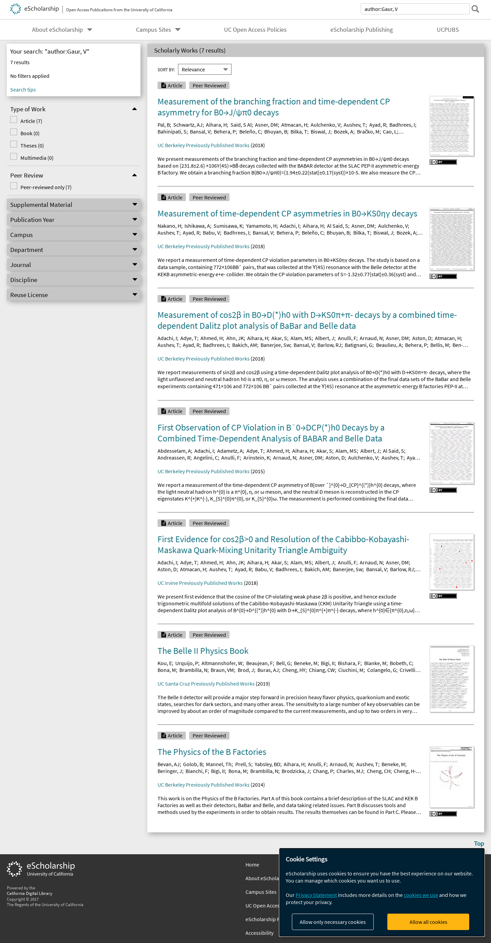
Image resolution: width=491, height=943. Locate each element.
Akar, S (279, 338)
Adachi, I (289, 225)
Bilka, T (299, 131)
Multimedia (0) (37, 157)
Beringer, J (170, 771)
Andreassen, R (174, 457)
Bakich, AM (244, 344)
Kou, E (165, 663)
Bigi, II (327, 663)
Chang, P (323, 771)
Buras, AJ (268, 669)
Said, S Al (241, 124)
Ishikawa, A (197, 225)
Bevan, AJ (169, 764)
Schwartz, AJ (188, 124)
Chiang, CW (322, 669)
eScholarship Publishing (361, 29)
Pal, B (164, 124)
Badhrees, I (402, 124)
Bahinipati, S (172, 131)
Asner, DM (266, 124)
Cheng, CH (378, 771)
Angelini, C (206, 457)
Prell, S (243, 764)
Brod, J (246, 669)
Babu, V (211, 232)
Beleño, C (250, 131)
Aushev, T (355, 124)
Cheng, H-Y (406, 771)
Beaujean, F (259, 663)
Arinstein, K (256, 457)
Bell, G (283, 663)
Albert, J (324, 338)
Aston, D (421, 338)
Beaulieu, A (389, 344)
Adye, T (188, 338)
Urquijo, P (186, 663)
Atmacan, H (294, 124)
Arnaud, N (371, 338)
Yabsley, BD (267, 764)
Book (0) (30, 133)
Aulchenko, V (325, 124)
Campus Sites (153, 29)
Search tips (23, 89)
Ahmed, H (211, 338)
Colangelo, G (381, 669)
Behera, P (225, 131)
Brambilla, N (193, 669)
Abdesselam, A (174, 450)
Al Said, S (337, 225)
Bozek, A (343, 131)
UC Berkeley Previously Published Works (204, 145)
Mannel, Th (219, 764)
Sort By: (166, 69)
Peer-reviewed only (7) (46, 187)
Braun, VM (222, 669)
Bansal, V (200, 131)
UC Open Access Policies (255, 29)
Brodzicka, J (296, 771)
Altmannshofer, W (222, 663)
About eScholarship (57, 29)
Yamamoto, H (261, 225)
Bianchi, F (196, 771)
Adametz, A (230, 450)
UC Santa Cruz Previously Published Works (206, 683)
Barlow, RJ (329, 344)
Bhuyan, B (275, 131)
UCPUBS (448, 29)
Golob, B (193, 764)
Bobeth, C (401, 663)
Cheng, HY (294, 669)
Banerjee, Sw (275, 344)
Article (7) (31, 120)
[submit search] (475, 8)
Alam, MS (301, 338)
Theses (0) (32, 145)
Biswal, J (320, 131)
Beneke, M (305, 663)
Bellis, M (439, 344)
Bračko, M (368, 131)
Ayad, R (377, 124)
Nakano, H (169, 225)
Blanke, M (375, 663)
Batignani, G (358, 344)
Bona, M (167, 669)
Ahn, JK (235, 338)
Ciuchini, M (350, 669)
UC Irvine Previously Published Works (200, 582)
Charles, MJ (350, 771)
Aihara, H (216, 124)
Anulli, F (347, 338)
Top (479, 843)
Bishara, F (349, 663)
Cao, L (390, 131)
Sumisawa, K (227, 225)
